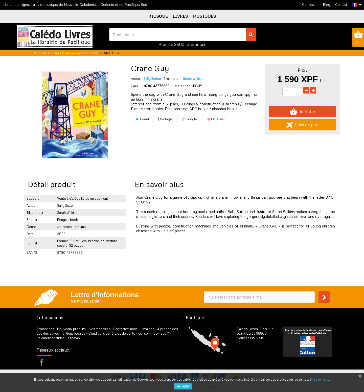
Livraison (147, 329)
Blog (326, 5)
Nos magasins (99, 329)
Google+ (189, 119)
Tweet (141, 119)
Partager (164, 119)
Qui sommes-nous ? (153, 333)
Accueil (40, 53)
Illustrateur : (172, 79)
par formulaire (261, 360)
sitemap (74, 338)
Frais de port (302, 124)
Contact (341, 5)
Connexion (310, 5)
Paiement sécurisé (51, 338)
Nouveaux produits (71, 329)
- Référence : (180, 86)
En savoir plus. (320, 379)
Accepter (183, 386)
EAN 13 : (137, 86)
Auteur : (137, 79)
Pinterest (215, 119)
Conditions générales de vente (111, 333)
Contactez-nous (125, 329)
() (358, 37)
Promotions (45, 329)
